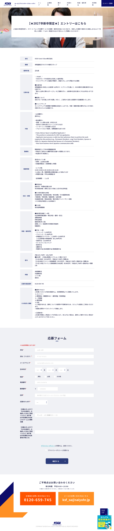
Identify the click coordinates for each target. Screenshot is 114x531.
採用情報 (94, 4)
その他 (59, 376)
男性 (39, 376)
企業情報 (49, 4)
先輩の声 (69, 4)
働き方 (59, 4)
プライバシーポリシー (48, 446)
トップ (39, 4)
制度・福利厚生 (81, 4)
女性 (48, 376)
